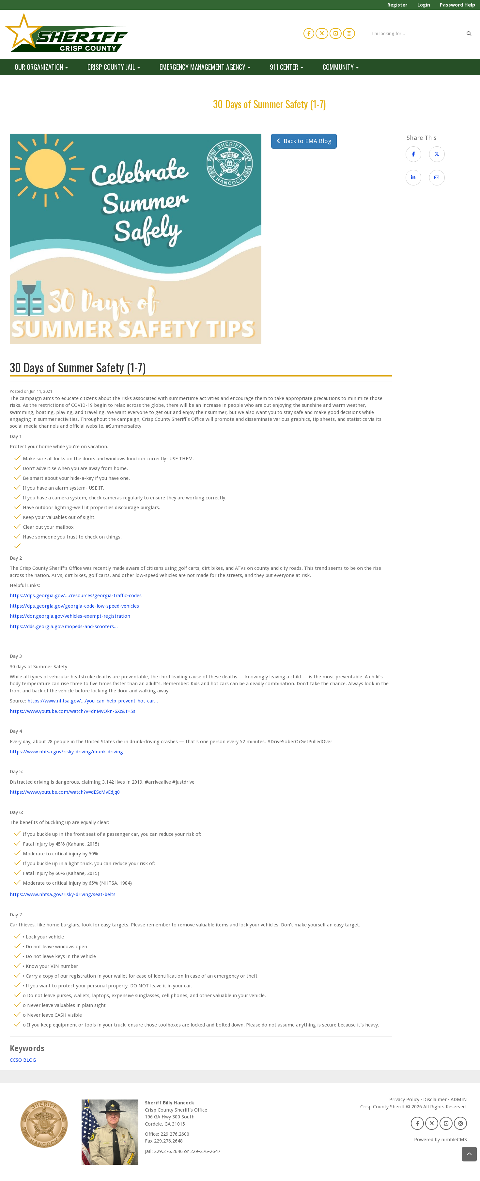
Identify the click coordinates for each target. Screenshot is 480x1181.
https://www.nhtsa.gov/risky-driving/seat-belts (63, 894)
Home (25, 103)
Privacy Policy (404, 1099)
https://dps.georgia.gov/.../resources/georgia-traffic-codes (76, 595)
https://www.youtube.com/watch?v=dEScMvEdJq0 (65, 792)
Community (341, 67)
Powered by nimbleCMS (440, 1140)
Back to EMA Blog (304, 141)
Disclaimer (435, 1099)
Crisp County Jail (113, 67)
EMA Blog (186, 103)
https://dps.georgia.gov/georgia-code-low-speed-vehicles (74, 606)
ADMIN (459, 1099)
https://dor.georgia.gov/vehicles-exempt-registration (70, 616)
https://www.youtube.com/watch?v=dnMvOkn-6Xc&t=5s (72, 711)
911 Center (286, 67)
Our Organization (41, 67)
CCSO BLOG (23, 1060)
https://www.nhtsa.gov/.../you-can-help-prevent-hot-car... (92, 701)
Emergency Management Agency (205, 67)
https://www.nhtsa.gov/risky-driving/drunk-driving (66, 752)
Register (397, 5)
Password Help (457, 5)
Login (423, 5)
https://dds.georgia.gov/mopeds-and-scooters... (64, 626)
